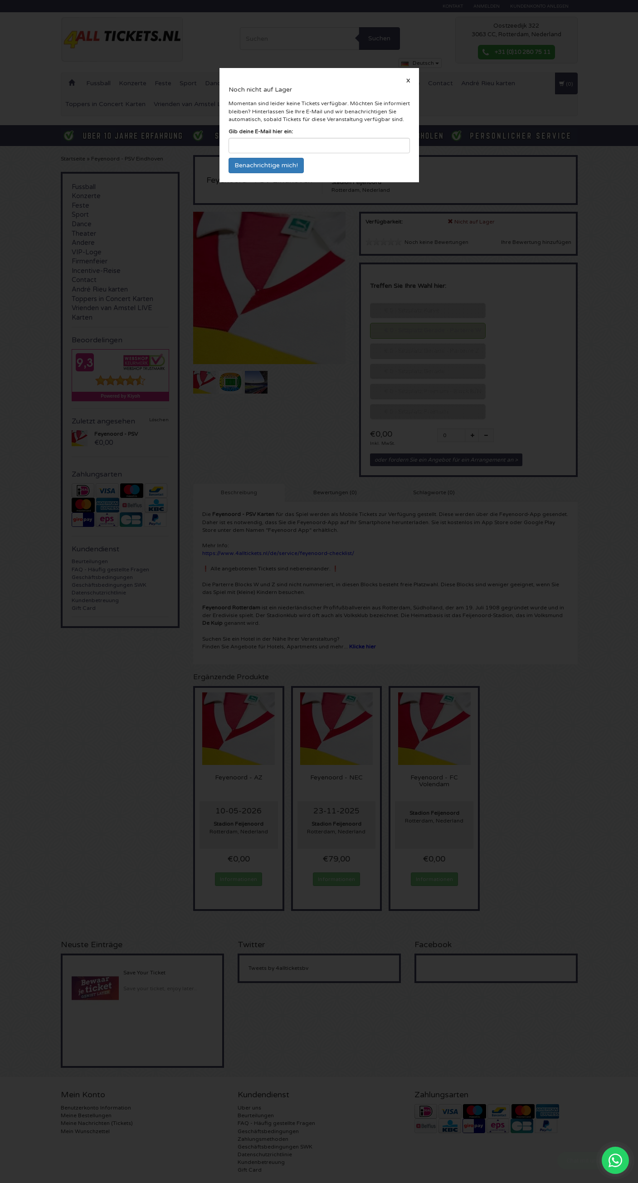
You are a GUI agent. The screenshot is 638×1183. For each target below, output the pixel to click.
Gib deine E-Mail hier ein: (261, 131)
